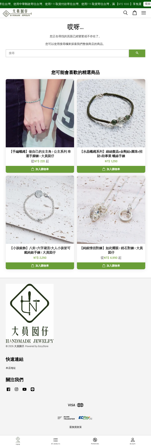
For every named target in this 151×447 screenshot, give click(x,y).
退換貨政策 (75, 427)
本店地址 (11, 368)
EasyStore (43, 346)
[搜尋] (67, 53)
